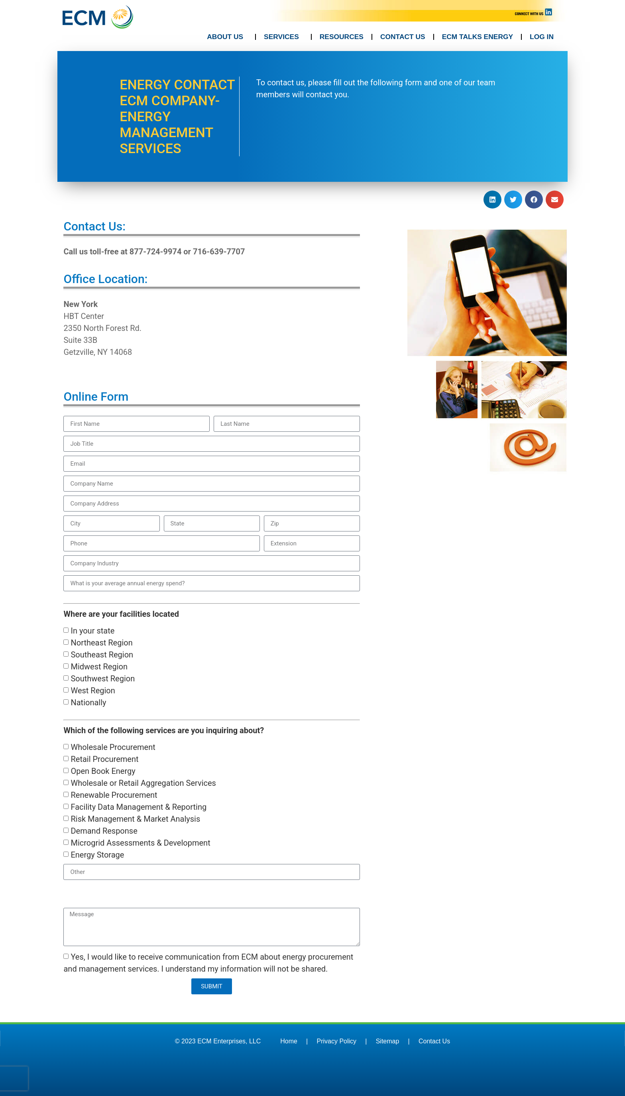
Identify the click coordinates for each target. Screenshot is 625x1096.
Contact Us (434, 1041)
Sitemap (387, 1041)
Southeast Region (102, 654)
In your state (92, 631)
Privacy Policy (337, 1041)
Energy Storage (97, 855)
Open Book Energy (103, 771)
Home (288, 1041)
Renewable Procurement (114, 795)
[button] (492, 200)
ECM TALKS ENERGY (477, 37)
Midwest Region (99, 666)
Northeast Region (101, 642)
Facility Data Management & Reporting (138, 807)
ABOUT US (227, 37)
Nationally (88, 702)
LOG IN (542, 37)
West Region (93, 690)
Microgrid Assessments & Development (140, 843)
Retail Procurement (104, 759)
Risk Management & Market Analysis (135, 819)
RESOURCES (342, 37)
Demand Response (104, 831)
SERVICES (283, 37)
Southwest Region (103, 678)
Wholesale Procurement (113, 747)
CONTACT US (402, 37)
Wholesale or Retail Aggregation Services (143, 783)
